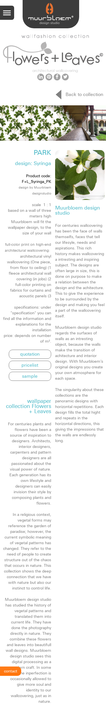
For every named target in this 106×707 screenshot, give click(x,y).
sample (30, 376)
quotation (30, 353)
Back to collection (84, 94)
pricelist (29, 365)
